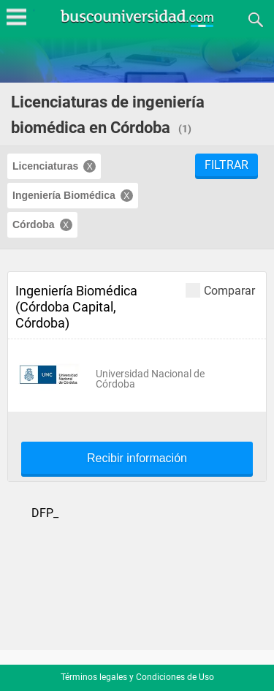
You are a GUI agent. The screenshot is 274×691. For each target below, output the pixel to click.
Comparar (220, 290)
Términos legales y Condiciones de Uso (137, 677)
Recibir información (137, 458)
